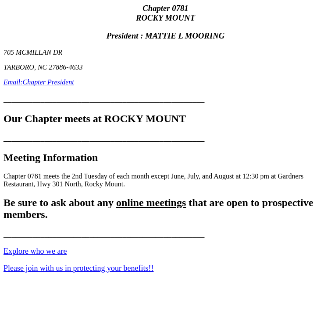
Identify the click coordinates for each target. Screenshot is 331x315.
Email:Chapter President (39, 82)
